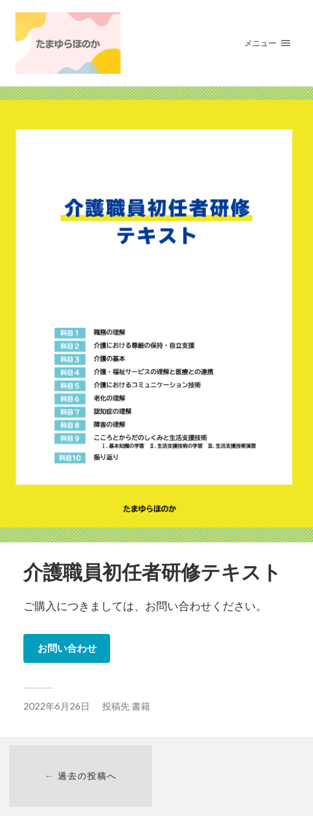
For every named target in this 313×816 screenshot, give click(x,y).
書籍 (141, 705)
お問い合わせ (67, 648)
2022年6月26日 (56, 705)
